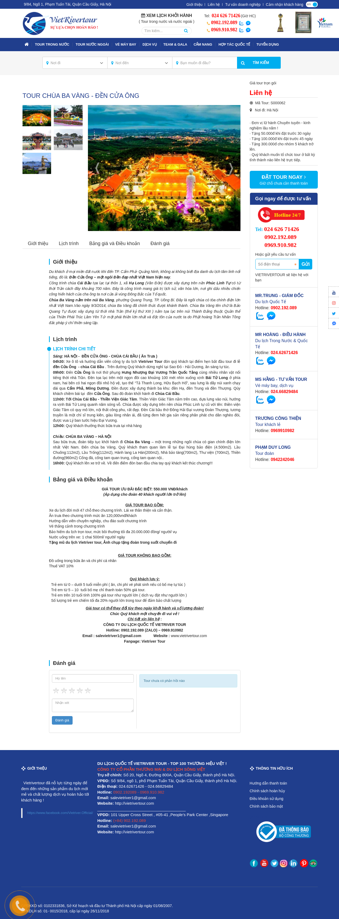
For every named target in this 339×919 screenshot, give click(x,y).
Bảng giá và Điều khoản (114, 243)
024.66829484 (284, 391)
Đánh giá (160, 243)
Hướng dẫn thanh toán (268, 783)
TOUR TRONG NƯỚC (52, 44)
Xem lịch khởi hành (169, 15)
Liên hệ (214, 4)
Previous (97, 168)
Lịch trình (69, 243)
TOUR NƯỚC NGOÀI (92, 44)
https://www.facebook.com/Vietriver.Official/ (60, 813)
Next (231, 168)
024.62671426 (284, 352)
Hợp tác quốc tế (234, 44)
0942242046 (282, 459)
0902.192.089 (221, 22)
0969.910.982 (221, 29)
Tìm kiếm (261, 62)
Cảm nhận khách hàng (284, 4)
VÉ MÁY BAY (125, 44)
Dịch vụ (149, 44)
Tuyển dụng (267, 44)
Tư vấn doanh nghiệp (242, 4)
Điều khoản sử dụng (266, 798)
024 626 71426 (225, 15)
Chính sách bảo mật (266, 806)
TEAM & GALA (175, 44)
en (309, 4)
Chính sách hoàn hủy (267, 791)
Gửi (305, 264)
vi (315, 4)
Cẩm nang (203, 44)
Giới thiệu (194, 4)
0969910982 (282, 430)
